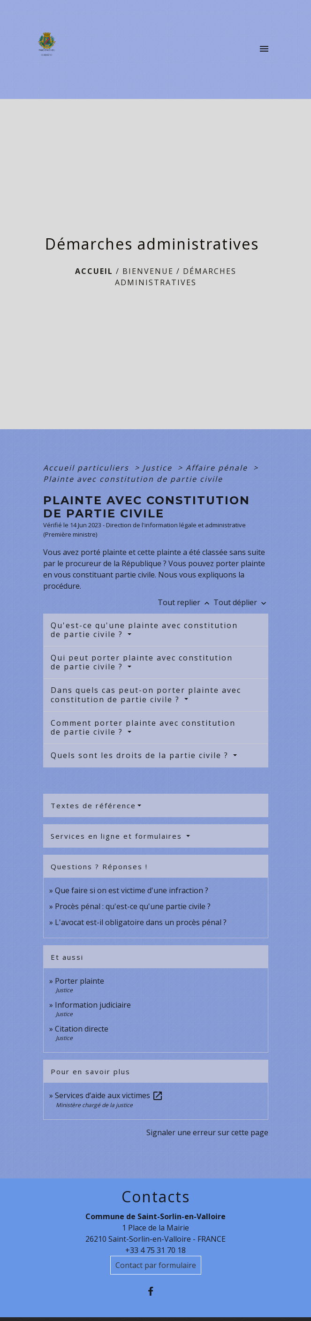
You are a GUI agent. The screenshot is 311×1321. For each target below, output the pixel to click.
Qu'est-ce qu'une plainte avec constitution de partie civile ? (144, 629)
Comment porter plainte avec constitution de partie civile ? (143, 727)
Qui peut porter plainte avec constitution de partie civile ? (142, 662)
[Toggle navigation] (264, 49)
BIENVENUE (148, 271)
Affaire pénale (218, 468)
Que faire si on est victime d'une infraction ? (131, 890)
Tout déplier (240, 602)
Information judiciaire (93, 1005)
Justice (159, 468)
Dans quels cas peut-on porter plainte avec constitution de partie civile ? (146, 694)
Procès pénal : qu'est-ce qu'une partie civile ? (133, 906)
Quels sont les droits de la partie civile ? (141, 755)
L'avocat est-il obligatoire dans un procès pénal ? (141, 922)
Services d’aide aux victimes (109, 1095)
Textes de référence (93, 805)
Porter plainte (79, 981)
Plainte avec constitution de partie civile (133, 479)
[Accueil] (49, 49)
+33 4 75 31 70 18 (155, 1250)
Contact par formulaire (155, 1265)
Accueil (94, 271)
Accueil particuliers (87, 468)
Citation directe (81, 1029)
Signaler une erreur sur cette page (207, 1132)
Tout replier (185, 602)
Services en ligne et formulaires (118, 836)
